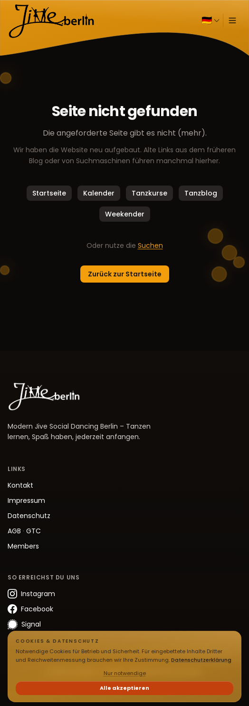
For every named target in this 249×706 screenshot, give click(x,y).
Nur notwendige (125, 673)
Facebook (30, 609)
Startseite (49, 193)
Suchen (150, 245)
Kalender (99, 193)
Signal (24, 624)
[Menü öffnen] (232, 20)
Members (23, 546)
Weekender (124, 214)
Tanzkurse (149, 193)
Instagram (31, 593)
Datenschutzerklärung (201, 660)
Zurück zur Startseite (125, 274)
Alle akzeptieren (124, 688)
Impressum (26, 500)
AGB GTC (24, 531)
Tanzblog (200, 193)
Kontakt (20, 485)
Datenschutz (29, 515)
